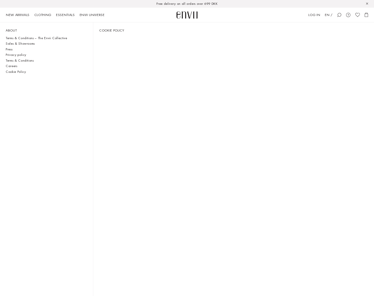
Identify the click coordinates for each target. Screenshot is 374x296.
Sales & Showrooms (20, 43)
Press (9, 49)
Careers (11, 66)
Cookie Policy (16, 71)
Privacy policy (16, 54)
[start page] (187, 15)
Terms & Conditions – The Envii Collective (36, 38)
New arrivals (18, 14)
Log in (314, 14)
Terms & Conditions (20, 60)
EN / (328, 14)
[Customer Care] (348, 15)
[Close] (369, 4)
